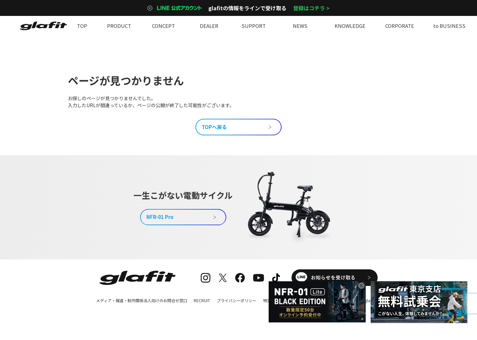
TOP (82, 25)
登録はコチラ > (311, 8)
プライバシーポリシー (236, 300)
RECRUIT (202, 300)
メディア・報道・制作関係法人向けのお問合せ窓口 (141, 300)
